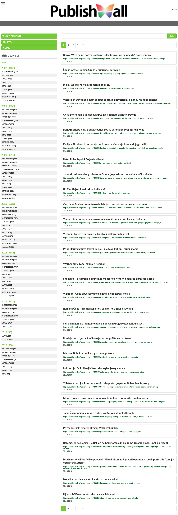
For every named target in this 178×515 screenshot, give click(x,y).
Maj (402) (6, 86)
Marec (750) (8, 289)
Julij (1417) (7, 225)
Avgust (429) (8, 173)
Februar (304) (9, 97)
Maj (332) (6, 135)
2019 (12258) (8, 204)
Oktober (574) (9, 214)
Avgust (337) (8, 75)
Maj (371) (6, 184)
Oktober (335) (9, 117)
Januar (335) (8, 149)
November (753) (9, 309)
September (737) (10, 267)
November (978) (9, 162)
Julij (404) (7, 177)
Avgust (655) (8, 319)
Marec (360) (8, 142)
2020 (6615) (8, 155)
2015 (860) (7, 345)
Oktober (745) (9, 312)
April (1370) (7, 236)
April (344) (7, 138)
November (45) (9, 352)
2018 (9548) (8, 252)
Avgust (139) (8, 363)
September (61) (9, 359)
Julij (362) (7, 79)
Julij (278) (7, 323)
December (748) (9, 305)
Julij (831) (7, 274)
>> (83, 45)
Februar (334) (9, 146)
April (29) (6, 336)
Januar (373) (8, 198)
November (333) (9, 113)
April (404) (7, 90)
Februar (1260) (9, 243)
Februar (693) (9, 292)
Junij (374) (7, 180)
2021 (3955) (8, 106)
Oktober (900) (9, 263)
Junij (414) (7, 82)
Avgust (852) (8, 222)
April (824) (7, 285)
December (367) (9, 110)
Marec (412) (8, 93)
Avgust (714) (8, 271)
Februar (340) (9, 195)
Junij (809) (7, 278)
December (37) (9, 349)
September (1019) (10, 169)
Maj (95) (6, 374)
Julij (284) (7, 128)
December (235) (9, 207)
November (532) (9, 211)
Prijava (174, 9)
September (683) (10, 316)
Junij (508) (7, 327)
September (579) (10, 218)
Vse (3, 62)
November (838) (9, 260)
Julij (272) (7, 367)
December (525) (9, 159)
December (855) (9, 256)
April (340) (7, 187)
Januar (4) (7, 339)
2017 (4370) (8, 301)
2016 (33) (6, 332)
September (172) (10, 72)
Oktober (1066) (9, 166)
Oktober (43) (8, 356)
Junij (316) (7, 131)
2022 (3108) (8, 68)
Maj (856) (6, 281)
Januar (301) (8, 100)
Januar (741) (8, 296)
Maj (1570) (7, 232)
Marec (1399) (8, 240)
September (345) (10, 120)
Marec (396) (8, 191)
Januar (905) (8, 247)
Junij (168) (7, 370)
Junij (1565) (7, 229)
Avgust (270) (8, 124)
